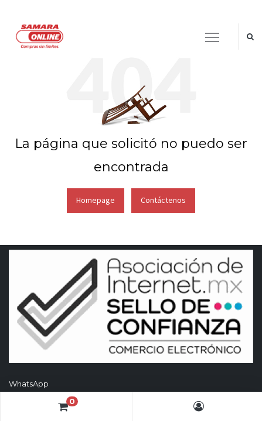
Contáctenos (163, 200)
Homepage (95, 200)
